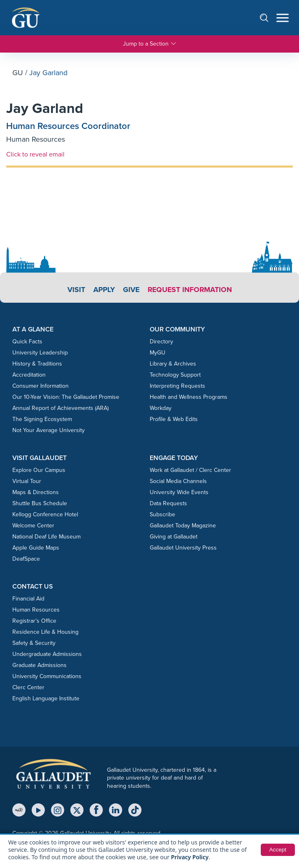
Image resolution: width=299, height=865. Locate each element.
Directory (161, 342)
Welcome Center (33, 526)
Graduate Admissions (39, 666)
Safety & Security (34, 644)
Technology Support (175, 375)
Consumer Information (40, 386)
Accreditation (29, 375)
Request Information (190, 290)
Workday (161, 409)
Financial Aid (28, 599)
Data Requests (168, 504)
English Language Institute (45, 699)
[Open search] (268, 17)
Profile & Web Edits (174, 420)
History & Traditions (37, 364)
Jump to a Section (149, 43)
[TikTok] (134, 810)
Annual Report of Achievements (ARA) (60, 409)
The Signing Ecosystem (42, 420)
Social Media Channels (178, 482)
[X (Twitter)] (76, 810)
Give (130, 290)
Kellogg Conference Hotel (45, 515)
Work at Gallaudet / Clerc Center (190, 471)
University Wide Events (179, 493)
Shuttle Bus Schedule (39, 504)
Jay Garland (46, 109)
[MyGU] (18, 810)
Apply (103, 290)
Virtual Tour (26, 482)
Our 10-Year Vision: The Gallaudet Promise (65, 397)
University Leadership (40, 353)
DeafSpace (26, 559)
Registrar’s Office (34, 621)
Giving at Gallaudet (173, 537)
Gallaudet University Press (183, 548)
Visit (75, 290)
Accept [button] (277, 850)
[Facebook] (96, 810)
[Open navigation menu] (282, 18)
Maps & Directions (35, 493)
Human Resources (35, 140)
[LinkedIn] (115, 810)
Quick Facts (27, 342)
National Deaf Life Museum (46, 537)
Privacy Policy (190, 857)
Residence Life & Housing (45, 632)
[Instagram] (57, 810)
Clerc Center (28, 688)
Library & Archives (173, 364)
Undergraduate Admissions (47, 655)
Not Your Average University (48, 431)
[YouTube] (38, 810)
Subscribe (162, 515)
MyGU (157, 353)
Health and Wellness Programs (188, 397)
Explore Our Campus (38, 471)
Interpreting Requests (177, 386)
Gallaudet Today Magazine (183, 526)
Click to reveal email (35, 155)
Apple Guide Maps (35, 548)
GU (17, 72)
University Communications (46, 677)
